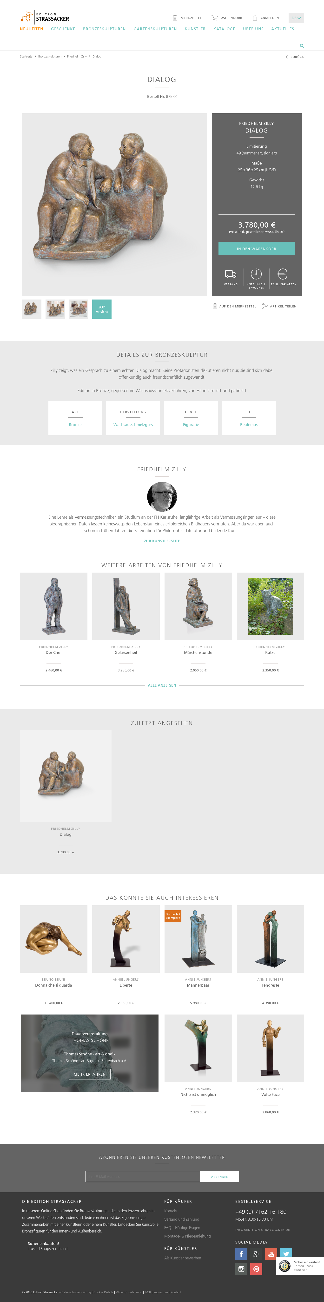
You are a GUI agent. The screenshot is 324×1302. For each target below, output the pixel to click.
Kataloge (224, 28)
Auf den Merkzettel (234, 306)
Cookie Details (103, 1292)
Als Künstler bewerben (182, 1258)
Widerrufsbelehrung (129, 1292)
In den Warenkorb (256, 249)
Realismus (249, 424)
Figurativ (191, 424)
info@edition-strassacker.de (262, 1230)
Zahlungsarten (284, 277)
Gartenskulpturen (155, 28)
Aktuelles (282, 28)
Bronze (75, 424)
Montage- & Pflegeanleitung (187, 1236)
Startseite (26, 56)
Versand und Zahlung (181, 1219)
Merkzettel (187, 18)
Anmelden (265, 18)
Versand (231, 277)
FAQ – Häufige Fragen (182, 1227)
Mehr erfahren (90, 1074)
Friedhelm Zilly (77, 56)
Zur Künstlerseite (162, 541)
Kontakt (170, 1210)
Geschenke (63, 28)
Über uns (253, 28)
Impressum (160, 1292)
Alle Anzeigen (162, 685)
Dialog (97, 56)
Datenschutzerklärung (76, 1292)
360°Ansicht (102, 309)
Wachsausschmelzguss (133, 424)
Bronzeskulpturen (104, 28)
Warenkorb (227, 18)
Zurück (294, 57)
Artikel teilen (279, 306)
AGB (148, 1292)
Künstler (195, 28)
